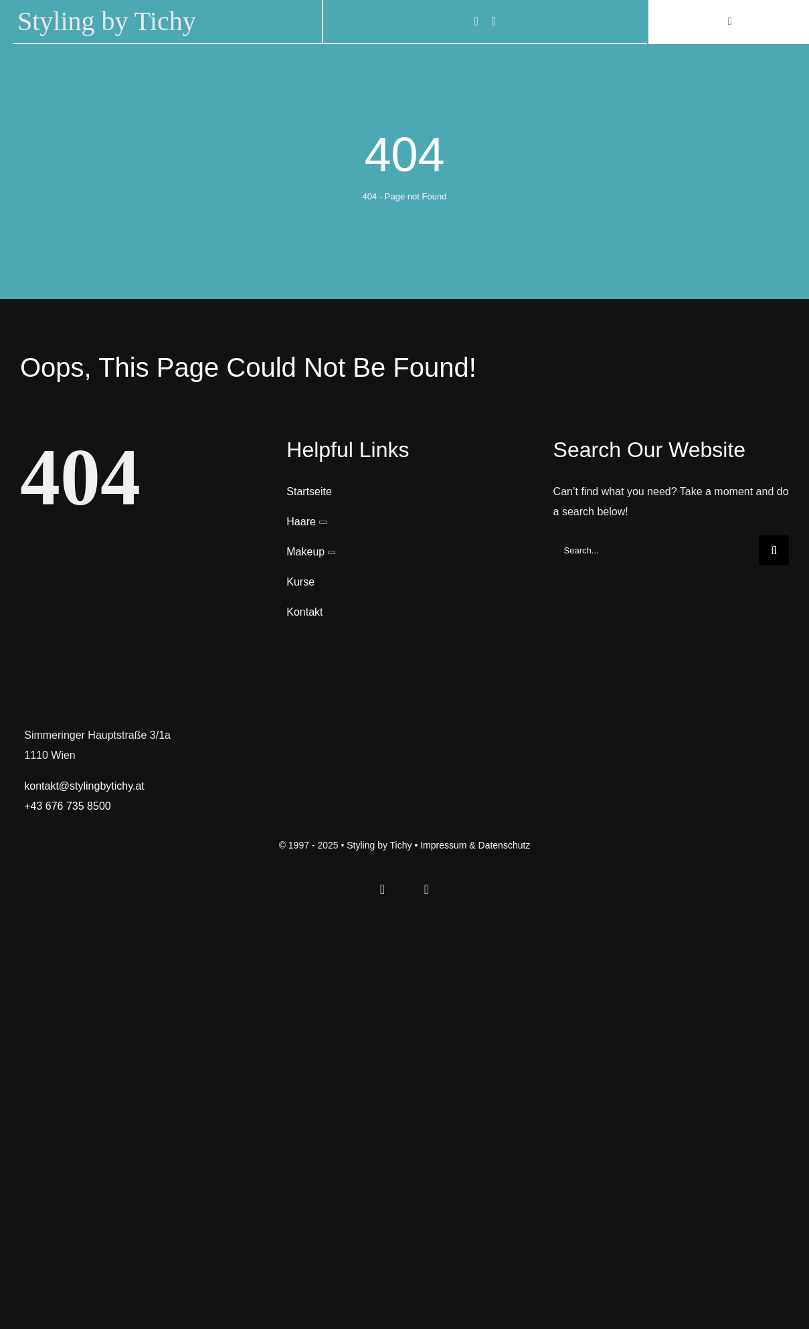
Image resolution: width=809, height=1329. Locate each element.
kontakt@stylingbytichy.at (84, 786)
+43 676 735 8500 (67, 806)
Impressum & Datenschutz (475, 845)
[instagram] (494, 21)
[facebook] (476, 21)
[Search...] (656, 550)
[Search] (774, 550)
